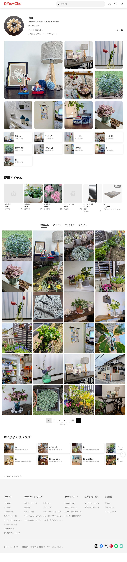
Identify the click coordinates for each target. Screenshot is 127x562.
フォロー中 (54, 34)
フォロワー (41, 34)
